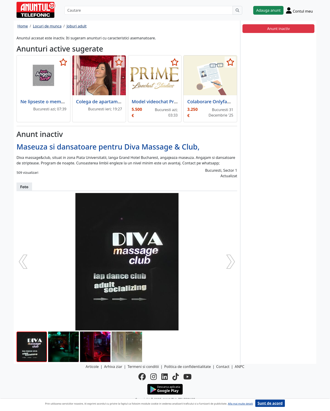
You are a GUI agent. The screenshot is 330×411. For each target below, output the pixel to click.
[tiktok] (175, 376)
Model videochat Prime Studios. (166, 101)
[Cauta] (237, 10)
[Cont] (299, 10)
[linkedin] (164, 376)
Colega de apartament (100, 101)
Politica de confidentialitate (187, 366)
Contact (222, 366)
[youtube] (187, 376)
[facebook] (142, 376)
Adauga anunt (268, 10)
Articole (92, 366)
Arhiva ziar (113, 366)
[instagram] (153, 376)
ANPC (239, 366)
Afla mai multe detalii (240, 403)
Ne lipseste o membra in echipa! (55, 101)
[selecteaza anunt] (63, 62)
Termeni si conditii (143, 366)
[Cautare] (148, 10)
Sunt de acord (270, 403)
